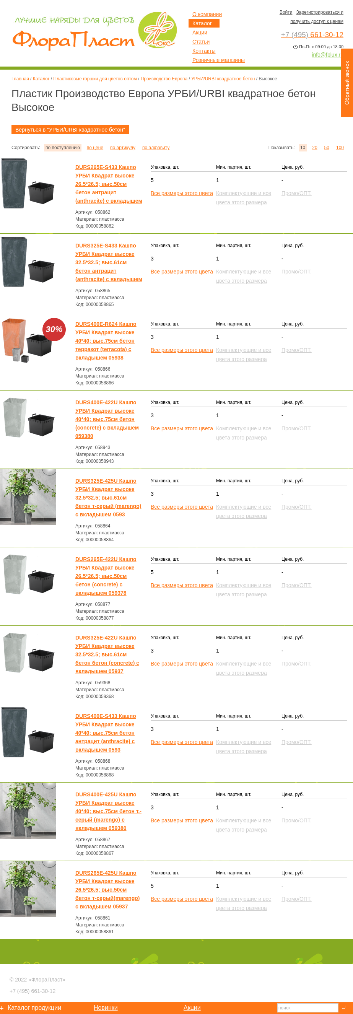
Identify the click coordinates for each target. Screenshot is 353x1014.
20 (314, 147)
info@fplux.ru (327, 55)
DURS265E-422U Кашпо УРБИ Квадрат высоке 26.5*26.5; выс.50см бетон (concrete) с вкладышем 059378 (106, 576)
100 (340, 147)
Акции (199, 32)
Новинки (106, 1007)
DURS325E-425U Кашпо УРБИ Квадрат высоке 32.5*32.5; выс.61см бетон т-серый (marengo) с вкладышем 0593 (108, 498)
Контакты (203, 51)
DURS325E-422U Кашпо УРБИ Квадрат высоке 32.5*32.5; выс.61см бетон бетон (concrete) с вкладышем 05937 (107, 654)
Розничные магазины (218, 60)
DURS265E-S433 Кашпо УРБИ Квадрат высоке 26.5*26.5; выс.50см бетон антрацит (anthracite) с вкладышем (108, 184)
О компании (207, 14)
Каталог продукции (34, 1007)
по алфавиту (155, 147)
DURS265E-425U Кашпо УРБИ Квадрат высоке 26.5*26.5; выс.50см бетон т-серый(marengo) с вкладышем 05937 (107, 890)
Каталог (41, 78)
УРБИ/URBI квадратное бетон (223, 78)
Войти (286, 12)
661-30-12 (32, 991)
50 (326, 147)
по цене (95, 147)
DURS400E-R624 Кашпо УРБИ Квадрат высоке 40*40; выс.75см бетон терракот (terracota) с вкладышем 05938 (106, 341)
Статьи (201, 42)
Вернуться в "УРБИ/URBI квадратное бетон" (70, 130)
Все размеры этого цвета (182, 193)
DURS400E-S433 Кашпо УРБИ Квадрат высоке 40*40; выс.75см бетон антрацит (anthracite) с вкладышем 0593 (105, 733)
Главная (20, 78)
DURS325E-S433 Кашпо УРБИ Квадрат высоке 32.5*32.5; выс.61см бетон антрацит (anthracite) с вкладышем (108, 262)
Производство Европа (164, 78)
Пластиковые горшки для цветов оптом (95, 78)
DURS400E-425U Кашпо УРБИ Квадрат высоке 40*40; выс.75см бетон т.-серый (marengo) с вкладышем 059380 (108, 811)
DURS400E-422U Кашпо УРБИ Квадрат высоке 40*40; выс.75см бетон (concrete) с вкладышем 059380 (107, 419)
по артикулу (122, 147)
